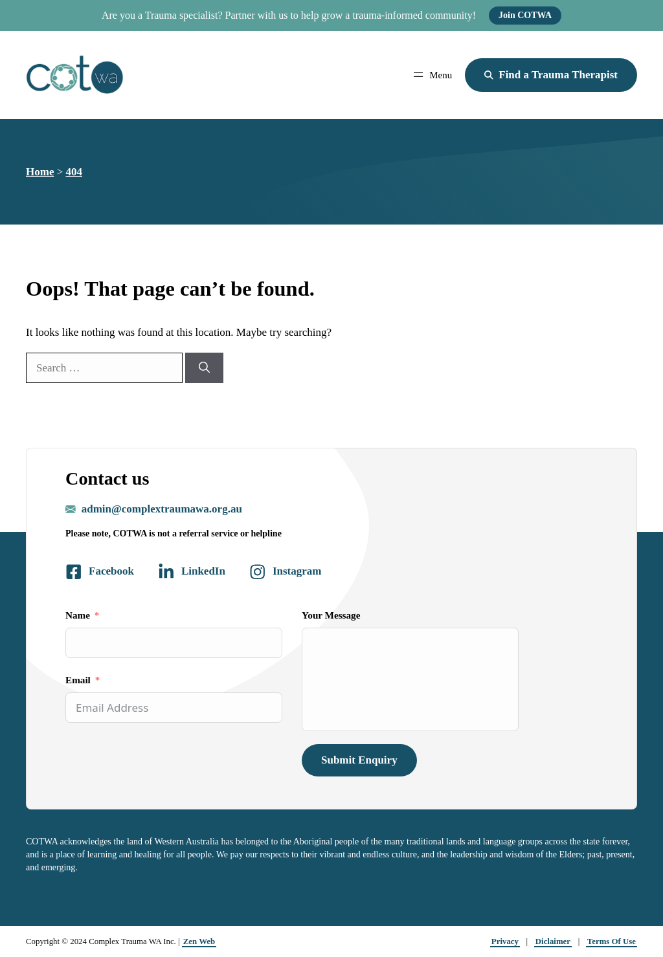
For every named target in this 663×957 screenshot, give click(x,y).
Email (78, 679)
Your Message (331, 615)
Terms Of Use (611, 941)
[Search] (204, 368)
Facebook (111, 571)
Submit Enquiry (359, 760)
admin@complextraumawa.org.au (162, 509)
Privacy (505, 941)
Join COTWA (525, 15)
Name (77, 615)
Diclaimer (552, 941)
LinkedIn (203, 571)
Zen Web (199, 941)
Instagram (297, 571)
